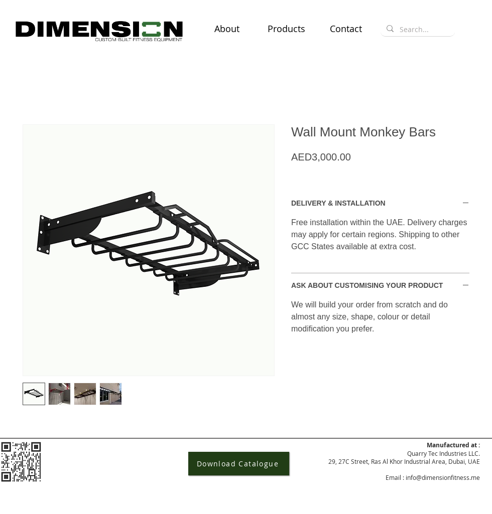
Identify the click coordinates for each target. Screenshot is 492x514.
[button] (286, 28)
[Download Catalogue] (238, 463)
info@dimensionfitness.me (443, 477)
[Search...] (417, 30)
